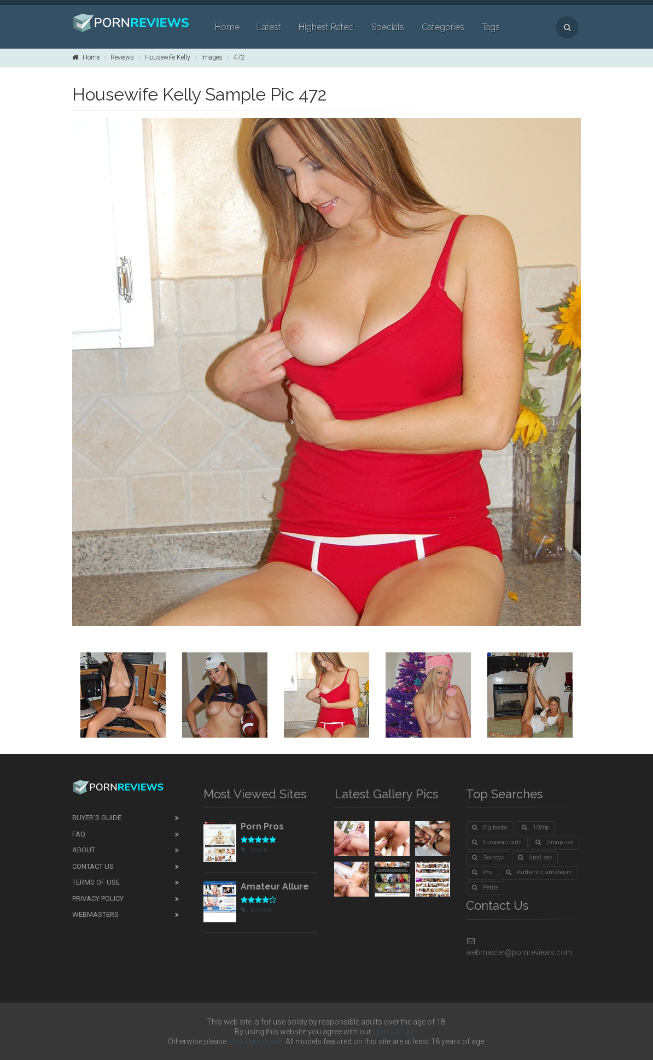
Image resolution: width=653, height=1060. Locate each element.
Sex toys (488, 857)
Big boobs (490, 827)
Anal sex (535, 857)
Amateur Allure (275, 886)
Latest (269, 27)
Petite (485, 887)
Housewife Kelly (167, 57)
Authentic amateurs (539, 872)
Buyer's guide (96, 818)
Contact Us (93, 866)
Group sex (554, 842)
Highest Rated (326, 27)
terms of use (395, 1031)
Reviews (122, 57)
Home (227, 27)
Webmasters (95, 914)
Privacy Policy (98, 898)
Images (212, 57)
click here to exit (255, 1041)
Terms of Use (96, 882)
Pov (482, 872)
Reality (254, 849)
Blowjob (256, 910)
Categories (443, 27)
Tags (491, 27)
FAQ (78, 834)
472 (239, 57)
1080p (535, 827)
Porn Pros (262, 826)
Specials (387, 27)
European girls (497, 842)
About (83, 850)
